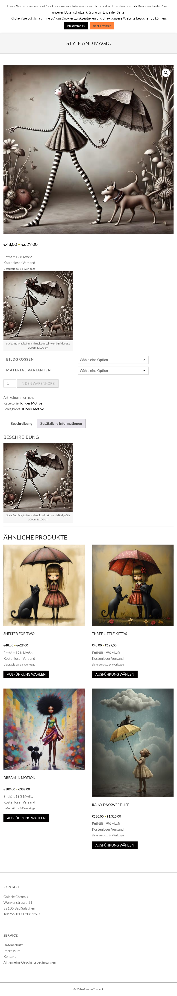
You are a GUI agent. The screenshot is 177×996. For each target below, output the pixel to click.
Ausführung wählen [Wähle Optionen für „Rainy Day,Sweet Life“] (114, 845)
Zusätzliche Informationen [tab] (61, 423)
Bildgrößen (20, 359)
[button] (166, 73)
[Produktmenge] (9, 383)
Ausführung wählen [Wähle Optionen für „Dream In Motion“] (26, 818)
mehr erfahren (101, 26)
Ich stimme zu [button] (76, 26)
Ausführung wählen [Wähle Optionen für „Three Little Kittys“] (114, 674)
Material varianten (28, 370)
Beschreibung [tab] (21, 423)
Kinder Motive (31, 403)
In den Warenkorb (38, 383)
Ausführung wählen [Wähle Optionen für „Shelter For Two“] (26, 674)
